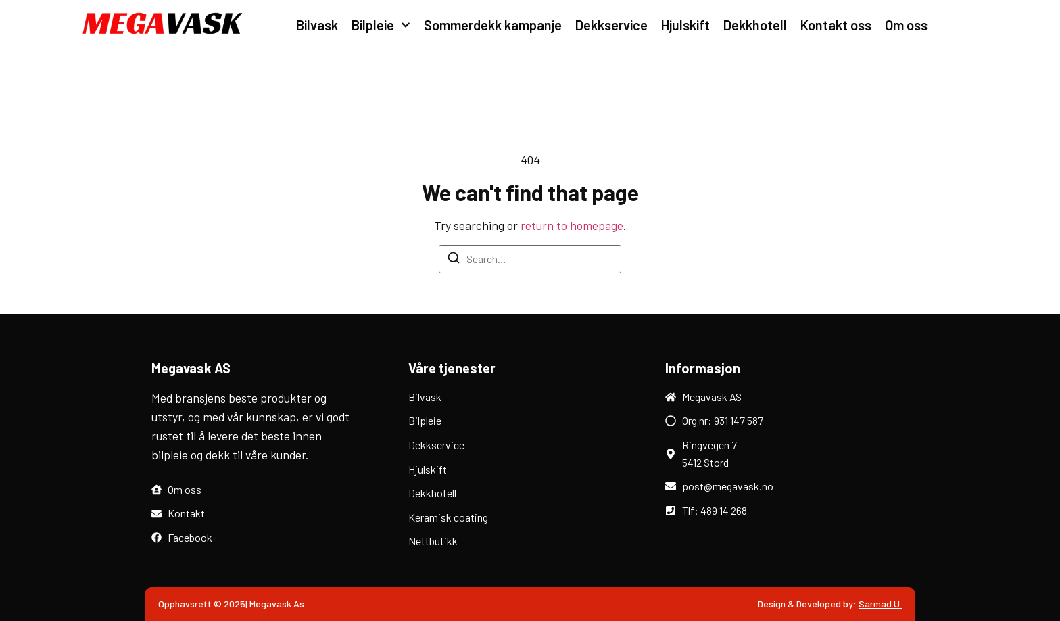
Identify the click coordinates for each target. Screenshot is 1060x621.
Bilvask (317, 25)
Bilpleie (381, 25)
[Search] (453, 260)
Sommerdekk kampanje (493, 25)
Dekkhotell (755, 25)
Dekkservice (611, 25)
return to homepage (572, 225)
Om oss (906, 25)
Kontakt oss (835, 25)
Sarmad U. (880, 604)
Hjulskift (685, 25)
